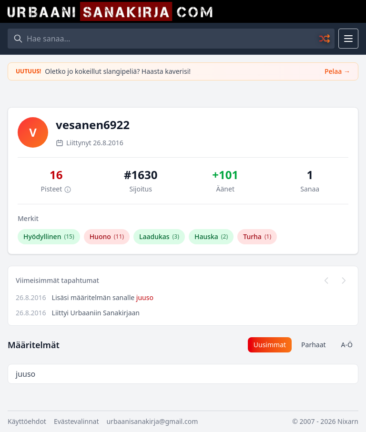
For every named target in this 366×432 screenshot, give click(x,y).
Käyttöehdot (27, 421)
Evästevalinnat (76, 421)
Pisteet (56, 188)
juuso (144, 297)
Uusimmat (270, 344)
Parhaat (313, 344)
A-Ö (347, 344)
